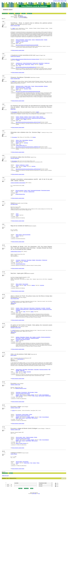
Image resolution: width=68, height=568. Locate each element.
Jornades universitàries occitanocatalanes (18, 182)
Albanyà (28, 394)
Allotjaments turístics (39, 39)
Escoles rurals (35, 63)
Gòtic (31, 337)
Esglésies (26, 116)
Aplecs (24, 437)
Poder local (22, 370)
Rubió (40, 394)
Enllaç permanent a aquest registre (18, 50)
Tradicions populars (29, 437)
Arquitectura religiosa (35, 338)
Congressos (18, 260)
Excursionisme (24, 392)
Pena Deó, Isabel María (15, 158)
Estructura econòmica (43, 369)
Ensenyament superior (45, 190)
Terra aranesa (14, 137)
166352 (13, 81)
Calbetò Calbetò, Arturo (20, 145)
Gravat (17, 213)
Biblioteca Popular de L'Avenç (21, 388)
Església (17, 116)
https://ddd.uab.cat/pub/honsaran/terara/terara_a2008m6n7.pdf (28, 146)
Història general (19, 369)
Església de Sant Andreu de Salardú (38, 118)
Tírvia (31, 462)
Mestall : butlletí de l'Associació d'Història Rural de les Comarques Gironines (25, 59)
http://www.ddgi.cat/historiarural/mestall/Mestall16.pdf (26, 67)
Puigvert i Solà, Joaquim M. (15, 56)
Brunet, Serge (13, 109)
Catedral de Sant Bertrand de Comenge (23, 118)
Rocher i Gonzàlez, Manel (15, 25)
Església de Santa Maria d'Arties (35, 309)
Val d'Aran (26, 88)
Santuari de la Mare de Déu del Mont (23, 393)
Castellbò (21, 395)
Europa (36, 395)
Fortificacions (22, 165)
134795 (13, 301)
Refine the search (23, 16)
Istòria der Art (13, 303)
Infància (17, 140)
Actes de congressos (19, 190)
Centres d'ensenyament (27, 63)
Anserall (17, 394)
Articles (34, 137)
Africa (33, 395)
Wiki (39, 493)
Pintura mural (26, 308)
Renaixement (38, 308)
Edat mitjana (29, 260)
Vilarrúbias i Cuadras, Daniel (16, 327)
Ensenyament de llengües (36, 190)
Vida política (36, 369)
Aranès (25, 190)
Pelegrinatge (18, 392)
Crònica (30, 414)
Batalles (33, 260)
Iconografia (48, 308)
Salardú (17, 42)
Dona (21, 140)
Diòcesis (34, 116)
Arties (17, 166)
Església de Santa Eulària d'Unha (22, 309)
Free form (64, 478)
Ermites (36, 392)
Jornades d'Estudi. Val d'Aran (16, 251)
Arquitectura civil (19, 63)
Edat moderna (38, 260)
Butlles (37, 116)
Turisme (33, 39)
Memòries (31, 140)
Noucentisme (41, 63)
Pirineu (30, 88)
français (62, 0)
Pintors (21, 308)
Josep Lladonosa (20, 359)
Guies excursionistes (26, 234)
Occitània (17, 119)
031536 (13, 410)
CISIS (33, 493)
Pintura (22, 338)
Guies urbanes (25, 284)
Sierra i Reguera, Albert (15, 298)
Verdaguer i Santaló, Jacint (15, 384)
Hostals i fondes (28, 39)
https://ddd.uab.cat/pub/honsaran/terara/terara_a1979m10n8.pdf (28, 169)
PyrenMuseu (18, 41)
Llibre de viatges (31, 392)
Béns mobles (18, 338)
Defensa (17, 165)
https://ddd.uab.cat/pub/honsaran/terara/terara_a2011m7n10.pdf (28, 122)
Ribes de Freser (21, 64)
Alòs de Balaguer (45, 394)
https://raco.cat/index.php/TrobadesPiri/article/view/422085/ (27, 45)
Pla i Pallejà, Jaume (14, 204)
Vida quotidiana (25, 140)
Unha (17, 311)
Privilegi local (44, 260)
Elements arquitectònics (45, 337)
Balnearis (46, 86)
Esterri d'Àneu (26, 462)
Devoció (30, 116)
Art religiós (43, 308)
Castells (27, 165)
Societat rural (46, 63)
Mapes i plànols (19, 234)
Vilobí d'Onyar (27, 64)
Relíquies (41, 116)
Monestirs (21, 116)
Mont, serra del (41, 395)
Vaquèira (33, 285)
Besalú (17, 395)
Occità (29, 190)
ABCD (35, 493)
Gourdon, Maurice (14, 453)
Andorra (34, 462)
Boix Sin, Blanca (13, 355)
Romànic (27, 337)
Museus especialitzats (20, 39)
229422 (13, 28)
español (58, 0)
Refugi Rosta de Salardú (20, 87)
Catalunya (41, 64)
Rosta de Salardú (24, 41)
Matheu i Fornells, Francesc (21, 443)
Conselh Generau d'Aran (20, 194)
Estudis (18, 60)
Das (16, 64)
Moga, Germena (19, 141)
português (55, 0)
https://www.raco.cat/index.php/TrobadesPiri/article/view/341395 (28, 91)
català (65, 0)
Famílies (45, 39)
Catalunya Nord (31, 191)
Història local (23, 260)
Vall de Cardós (48, 395)
